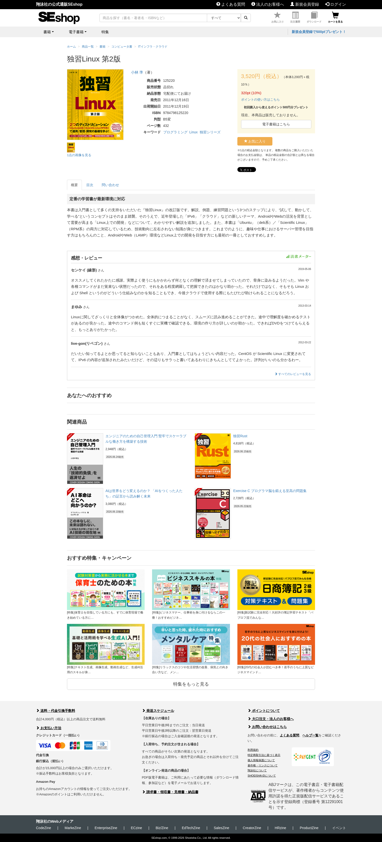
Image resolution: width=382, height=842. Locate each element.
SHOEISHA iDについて (262, 775)
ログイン (335, 4)
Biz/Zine (162, 828)
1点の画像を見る (79, 155)
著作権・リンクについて (263, 765)
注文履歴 (295, 17)
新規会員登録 (304, 4)
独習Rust (240, 436)
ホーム (71, 46)
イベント (339, 828)
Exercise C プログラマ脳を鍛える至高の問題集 (270, 491)
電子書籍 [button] (76, 32)
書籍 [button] (47, 32)
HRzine (280, 828)
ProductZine (309, 828)
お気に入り (277, 17)
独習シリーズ (210, 132)
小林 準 (137, 72)
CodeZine (43, 828)
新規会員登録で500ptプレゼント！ (319, 32)
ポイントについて (264, 711)
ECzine (136, 828)
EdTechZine (191, 828)
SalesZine (221, 828)
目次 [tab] (89, 185)
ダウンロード (314, 17)
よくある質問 (230, 4)
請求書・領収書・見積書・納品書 (170, 792)
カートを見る (335, 17)
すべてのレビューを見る (293, 374)
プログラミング (175, 132)
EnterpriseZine (106, 828)
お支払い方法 (48, 728)
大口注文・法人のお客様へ (271, 719)
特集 (105, 32)
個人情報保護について (261, 760)
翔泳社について (257, 770)
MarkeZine (73, 828)
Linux (193, 132)
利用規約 (253, 749)
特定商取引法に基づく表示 (264, 755)
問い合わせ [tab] (110, 185)
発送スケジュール (158, 711)
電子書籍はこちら (276, 124)
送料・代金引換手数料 (55, 711)
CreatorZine (252, 828)
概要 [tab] (74, 185)
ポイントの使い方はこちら (260, 99)
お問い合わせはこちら (267, 727)
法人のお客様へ (267, 4)
